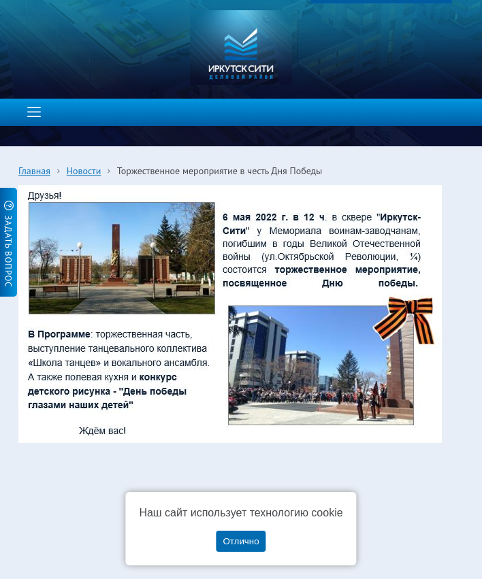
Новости (84, 171)
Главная (34, 171)
